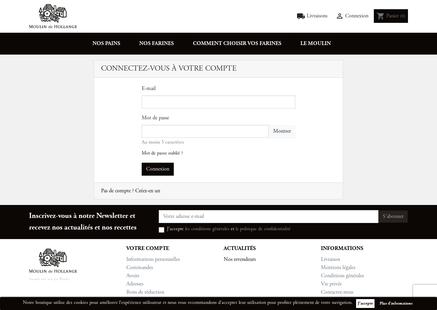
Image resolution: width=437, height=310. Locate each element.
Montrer (282, 131)
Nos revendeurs (240, 259)
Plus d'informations (396, 303)
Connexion (157, 169)
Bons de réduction (145, 292)
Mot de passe (155, 118)
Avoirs (132, 276)
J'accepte (365, 303)
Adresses (134, 284)
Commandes (139, 267)
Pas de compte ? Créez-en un (130, 191)
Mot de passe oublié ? (162, 153)
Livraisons (312, 16)
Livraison (330, 259)
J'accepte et (229, 229)
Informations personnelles (153, 259)
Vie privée (331, 284)
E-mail (149, 88)
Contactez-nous (337, 292)
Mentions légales (338, 267)
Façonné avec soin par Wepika (49, 279)
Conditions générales (342, 276)
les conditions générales (207, 229)
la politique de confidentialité (263, 229)
